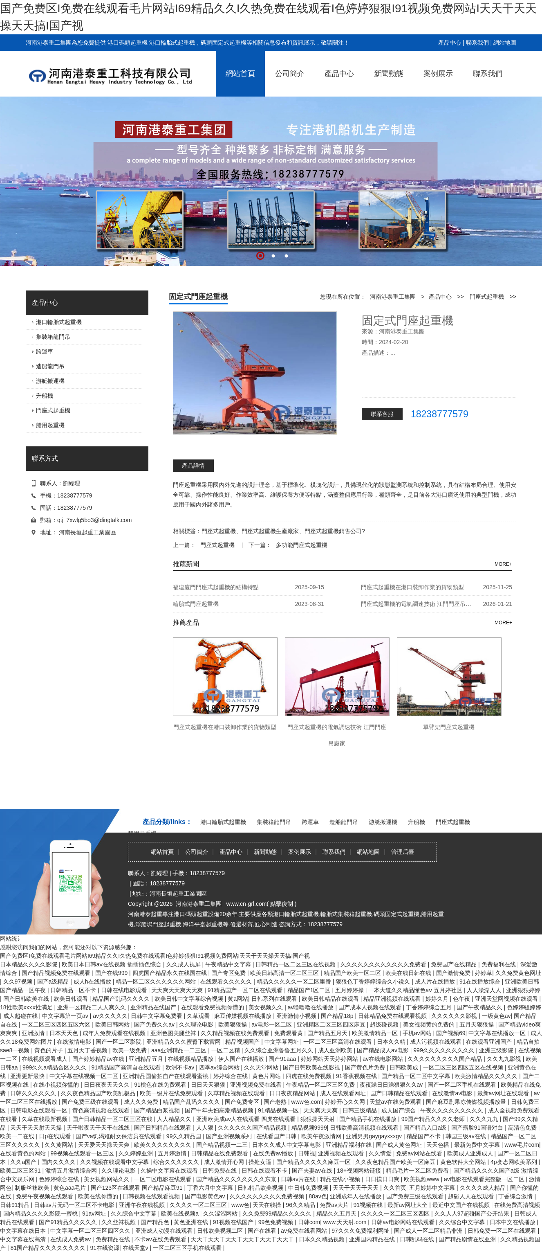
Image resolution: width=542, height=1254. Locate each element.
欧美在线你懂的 (99, 1196)
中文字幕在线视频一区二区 (84, 1076)
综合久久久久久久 (177, 1162)
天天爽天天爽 (321, 1110)
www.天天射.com (345, 1222)
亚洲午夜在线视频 (142, 1205)
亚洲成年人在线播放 (356, 1196)
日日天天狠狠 (209, 1084)
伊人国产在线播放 (242, 1059)
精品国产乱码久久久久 (121, 998)
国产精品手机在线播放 (368, 1119)
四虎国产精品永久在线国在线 (170, 973)
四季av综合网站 (220, 1067)
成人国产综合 (399, 1110)
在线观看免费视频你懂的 (213, 1007)
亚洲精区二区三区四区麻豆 (332, 1024)
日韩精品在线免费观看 (220, 1153)
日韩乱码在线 (418, 1239)
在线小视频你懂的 (57, 1084)
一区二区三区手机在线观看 (188, 1248)
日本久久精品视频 (322, 1239)
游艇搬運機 (50, 381)
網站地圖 (504, 42)
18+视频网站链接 (360, 1170)
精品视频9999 (309, 1127)
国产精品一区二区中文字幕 (416, 1076)
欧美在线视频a (180, 1213)
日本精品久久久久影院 (29, 964)
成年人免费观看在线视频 (115, 1033)
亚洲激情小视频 (297, 1016)
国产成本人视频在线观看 (370, 1007)
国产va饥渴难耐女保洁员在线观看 (119, 1136)
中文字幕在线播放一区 (497, 1033)
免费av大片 (335, 1205)
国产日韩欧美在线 (27, 998)
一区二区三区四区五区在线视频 (464, 1067)
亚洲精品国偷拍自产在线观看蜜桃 (166, 1076)
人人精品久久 (175, 1119)
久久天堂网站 (262, 1067)
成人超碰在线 (21, 1016)
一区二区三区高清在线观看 (338, 1041)
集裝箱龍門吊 (53, 336)
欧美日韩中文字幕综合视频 (190, 998)
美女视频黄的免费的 (429, 1024)
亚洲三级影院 (497, 1050)
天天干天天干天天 (356, 1187)
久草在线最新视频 (45, 1119)
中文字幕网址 (282, 1041)
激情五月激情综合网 (72, 1170)
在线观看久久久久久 (226, 981)
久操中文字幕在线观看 (170, 1170)
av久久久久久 (110, 1016)
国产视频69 (451, 1033)
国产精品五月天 (328, 1033)
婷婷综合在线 (231, 1076)
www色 (240, 1205)
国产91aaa (283, 1059)
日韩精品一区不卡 (74, 990)
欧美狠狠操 (233, 1024)
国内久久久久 (59, 1162)
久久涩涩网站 (221, 1213)
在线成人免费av (71, 1239)
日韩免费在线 (220, 1170)
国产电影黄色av (206, 1196)
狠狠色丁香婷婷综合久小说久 (374, 981)
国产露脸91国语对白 (478, 1127)
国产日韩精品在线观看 (399, 1093)
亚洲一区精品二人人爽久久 (92, 1007)
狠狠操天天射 (318, 1119)
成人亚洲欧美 (336, 1050)
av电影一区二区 (272, 1024)
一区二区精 (226, 1050)
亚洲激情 (34, 1033)
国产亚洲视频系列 (229, 1136)
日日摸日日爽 (383, 1179)
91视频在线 (369, 1205)
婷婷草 (483, 973)
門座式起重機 (53, 410)
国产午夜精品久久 (480, 1007)
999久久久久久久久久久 (444, 1050)
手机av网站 (418, 1033)
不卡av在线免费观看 (161, 1239)
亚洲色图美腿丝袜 (174, 1033)
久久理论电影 (197, 1024)
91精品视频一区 (279, 1110)
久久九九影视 (505, 1059)
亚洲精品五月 (147, 1059)
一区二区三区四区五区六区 (57, 1024)
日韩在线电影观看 (124, 990)
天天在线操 (268, 1205)
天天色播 (438, 1144)
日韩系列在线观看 (275, 998)
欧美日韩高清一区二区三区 (285, 973)
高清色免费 (523, 1127)
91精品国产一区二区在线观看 (246, 990)
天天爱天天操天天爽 (104, 1144)
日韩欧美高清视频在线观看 (365, 1127)
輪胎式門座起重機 (196, 604)
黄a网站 (238, 998)
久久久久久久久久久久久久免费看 (384, 964)
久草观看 (199, 1016)
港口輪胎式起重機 (59, 322)
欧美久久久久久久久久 (163, 1144)
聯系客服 (382, 414)
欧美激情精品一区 (375, 1033)
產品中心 (449, 42)
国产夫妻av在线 (313, 1170)
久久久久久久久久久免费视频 (268, 1196)
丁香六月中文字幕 (211, 1187)
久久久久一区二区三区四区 (396, 1213)
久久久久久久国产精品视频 (253, 1127)
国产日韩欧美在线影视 (312, 1067)
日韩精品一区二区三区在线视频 (296, 964)
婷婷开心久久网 (346, 1102)
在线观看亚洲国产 (489, 1041)
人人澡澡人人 (485, 990)
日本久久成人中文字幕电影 (287, 1144)
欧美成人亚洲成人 (471, 1153)
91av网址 (95, 1213)
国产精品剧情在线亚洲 (468, 1239)
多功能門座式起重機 (300, 545)
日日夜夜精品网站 (293, 1093)
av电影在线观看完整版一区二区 (485, 1179)
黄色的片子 (49, 1050)
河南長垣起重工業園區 (87, 532)
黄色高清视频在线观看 (101, 1110)
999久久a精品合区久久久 (55, 1067)
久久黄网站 (60, 1144)
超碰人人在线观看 (471, 1196)
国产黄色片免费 (366, 1067)
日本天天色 (64, 1033)
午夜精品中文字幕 (229, 964)
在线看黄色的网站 (23, 1153)
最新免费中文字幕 (478, 1144)
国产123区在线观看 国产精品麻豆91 (137, 1187)
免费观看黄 (289, 1033)
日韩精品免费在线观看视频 (393, 1016)
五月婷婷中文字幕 (433, 1187)
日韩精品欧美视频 (261, 1187)
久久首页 (394, 1187)
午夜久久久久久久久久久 (452, 1110)
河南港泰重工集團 (393, 296)
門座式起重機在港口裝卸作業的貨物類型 (412, 587)
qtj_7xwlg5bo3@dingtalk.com (94, 520)
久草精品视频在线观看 (237, 1093)
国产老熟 (276, 1102)
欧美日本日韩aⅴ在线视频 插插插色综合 (112, 964)
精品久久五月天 (337, 1213)
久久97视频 (18, 981)
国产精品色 (156, 1222)
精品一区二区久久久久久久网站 (156, 981)
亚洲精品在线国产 (154, 1007)
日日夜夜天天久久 (107, 1084)
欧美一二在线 (18, 1136)
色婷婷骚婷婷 (524, 1007)
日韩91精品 (15, 1205)
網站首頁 (240, 74)
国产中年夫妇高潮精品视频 (220, 1110)
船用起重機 (50, 425)
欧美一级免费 (130, 1050)
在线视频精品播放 (191, 1059)
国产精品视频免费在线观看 (57, 973)
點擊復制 (281, 904)
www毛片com (521, 1144)
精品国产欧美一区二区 (353, 973)
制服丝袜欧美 (33, 1187)
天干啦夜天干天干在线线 (99, 1127)
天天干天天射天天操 (36, 1127)
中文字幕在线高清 (23, 1239)
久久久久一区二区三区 (199, 1205)
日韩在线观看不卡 (265, 1170)
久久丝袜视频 (119, 1222)
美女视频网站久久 (107, 1179)
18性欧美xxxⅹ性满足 (27, 1007)
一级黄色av (496, 1016)
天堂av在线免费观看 (396, 1102)
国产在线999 (112, 973)
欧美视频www (422, 1179)
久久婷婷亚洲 (137, 1153)
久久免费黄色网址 (518, 973)
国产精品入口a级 (425, 1127)
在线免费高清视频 (517, 1205)
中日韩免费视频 (309, 1187)
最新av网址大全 (408, 1205)
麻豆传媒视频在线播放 (243, 1016)
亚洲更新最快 (28, 1076)
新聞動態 (388, 74)
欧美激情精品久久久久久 (487, 1076)
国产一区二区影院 (119, 1041)
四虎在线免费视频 (309, 1076)
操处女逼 (261, 1162)
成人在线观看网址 (343, 1093)
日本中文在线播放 (513, 1222)
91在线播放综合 (480, 981)
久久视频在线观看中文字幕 (115, 1162)
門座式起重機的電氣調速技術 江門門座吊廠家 (418, 604)
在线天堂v (136, 1248)
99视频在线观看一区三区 (82, 1153)
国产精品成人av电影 (383, 1050)
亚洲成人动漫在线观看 (164, 1230)
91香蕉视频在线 (357, 1076)
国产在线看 (263, 1230)
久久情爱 (381, 1153)
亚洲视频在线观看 (341, 1153)
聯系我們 (477, 42)
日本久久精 (392, 1041)
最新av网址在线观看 (504, 1093)
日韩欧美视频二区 (220, 1230)
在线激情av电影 (453, 1093)
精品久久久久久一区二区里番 (295, 981)
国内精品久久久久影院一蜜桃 (41, 1213)
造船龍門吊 (50, 366)
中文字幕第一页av (66, 1016)
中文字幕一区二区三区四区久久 (91, 1230)
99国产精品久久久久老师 (433, 1119)
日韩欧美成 (405, 1067)
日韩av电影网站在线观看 (403, 1222)
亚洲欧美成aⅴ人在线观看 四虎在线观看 (247, 1119)
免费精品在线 (114, 1239)
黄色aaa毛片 (70, 1187)
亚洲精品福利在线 (349, 1144)
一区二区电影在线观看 (163, 1179)
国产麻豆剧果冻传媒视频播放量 (467, 1102)
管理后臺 (402, 852)
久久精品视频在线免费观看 (236, 1033)
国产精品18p (338, 1016)
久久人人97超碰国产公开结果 (472, 1213)
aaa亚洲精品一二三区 (179, 1050)
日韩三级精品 (361, 1110)
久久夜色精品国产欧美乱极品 (99, 1093)
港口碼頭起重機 (128, 42)
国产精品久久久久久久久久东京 (237, 1179)
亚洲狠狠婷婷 (523, 990)
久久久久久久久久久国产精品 (446, 1059)
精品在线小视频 (341, 1179)
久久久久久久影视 (455, 1016)
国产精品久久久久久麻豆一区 (314, 1162)
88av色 (318, 1196)
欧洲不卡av (181, 1067)
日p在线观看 (55, 1136)
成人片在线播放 (436, 981)
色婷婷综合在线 (60, 1179)
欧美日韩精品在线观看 (331, 998)
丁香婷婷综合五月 (429, 1007)
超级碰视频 (385, 1024)
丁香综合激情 (516, 1196)
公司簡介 (290, 74)
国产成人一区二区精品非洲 (429, 1230)
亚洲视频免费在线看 (256, 1084)
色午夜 (462, 998)
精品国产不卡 (424, 1136)
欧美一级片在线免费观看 (172, 1093)
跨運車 (44, 351)
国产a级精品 (54, 981)
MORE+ (503, 564)
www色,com (306, 1102)
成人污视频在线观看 (436, 1041)
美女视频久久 (266, 1007)
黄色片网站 (267, 1076)
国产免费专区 (243, 1102)
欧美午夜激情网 (322, 1136)
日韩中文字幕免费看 (157, 1016)
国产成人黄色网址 (399, 1144)
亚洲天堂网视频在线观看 (507, 998)
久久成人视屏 (184, 964)
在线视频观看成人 (45, 1059)
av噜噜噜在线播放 (312, 1007)
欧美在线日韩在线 (409, 973)
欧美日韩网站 (113, 1024)
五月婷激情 (173, 1153)
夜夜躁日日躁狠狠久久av (392, 1084)
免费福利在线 (499, 964)
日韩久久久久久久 (34, 1093)
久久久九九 (485, 1119)
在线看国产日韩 (277, 1136)
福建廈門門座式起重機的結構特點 (216, 587)
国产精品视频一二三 (222, 1144)
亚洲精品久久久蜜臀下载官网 (184, 1041)
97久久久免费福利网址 (361, 1230)
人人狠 (205, 1127)
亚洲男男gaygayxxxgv (374, 1136)
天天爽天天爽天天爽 (177, 990)
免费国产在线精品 (454, 964)
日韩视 (306, 1153)
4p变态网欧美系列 (514, 1162)
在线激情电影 (75, 1041)
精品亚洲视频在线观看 (392, 998)
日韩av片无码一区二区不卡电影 (75, 1205)
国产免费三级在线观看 (91, 1102)
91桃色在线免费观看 (161, 1084)
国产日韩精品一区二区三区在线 (113, 1119)
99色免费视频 (276, 1222)
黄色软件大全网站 (464, 1162)
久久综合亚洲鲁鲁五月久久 (279, 1050)
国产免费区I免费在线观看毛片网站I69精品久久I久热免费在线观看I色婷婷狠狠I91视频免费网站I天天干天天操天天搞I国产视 (155, 955)
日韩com (309, 1222)
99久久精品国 (184, 1136)
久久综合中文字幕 (134, 1213)
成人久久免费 (142, 1102)
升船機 (44, 395)
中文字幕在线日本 (23, 1230)
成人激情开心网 (225, 1162)
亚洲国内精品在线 (372, 1239)
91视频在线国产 (234, 1222)
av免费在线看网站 (305, 1230)
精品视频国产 (243, 1041)
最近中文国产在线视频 (461, 1205)
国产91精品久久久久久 (68, 1222)
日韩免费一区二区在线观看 (503, 1230)
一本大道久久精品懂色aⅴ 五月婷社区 (416, 990)
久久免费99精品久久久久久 (277, 1213)
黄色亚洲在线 (192, 1222)
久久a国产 (24, 1162)
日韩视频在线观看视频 (152, 1196)
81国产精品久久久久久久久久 (48, 1248)
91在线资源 (104, 1248)
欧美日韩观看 (72, 998)
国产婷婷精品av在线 (99, 1059)
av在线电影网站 (384, 1059)
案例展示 (438, 74)
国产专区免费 (229, 973)
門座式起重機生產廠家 (270, 531)
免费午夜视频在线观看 (45, 1196)
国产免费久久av (155, 1024)
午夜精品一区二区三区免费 (321, 1084)
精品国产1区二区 (309, 990)
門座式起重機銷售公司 (333, 531)
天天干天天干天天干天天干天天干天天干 (243, 1239)
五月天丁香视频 (88, 1050)
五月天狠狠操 (477, 1024)
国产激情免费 (454, 973)
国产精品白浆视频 (157, 1110)
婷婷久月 (438, 998)
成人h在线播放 (93, 981)
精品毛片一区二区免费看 (418, 1170)
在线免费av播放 (274, 1153)
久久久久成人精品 (483, 1187)
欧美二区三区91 (21, 1170)
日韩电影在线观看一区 (39, 1110)
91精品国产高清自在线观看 (127, 1067)
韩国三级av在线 (467, 1136)
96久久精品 (301, 1205)
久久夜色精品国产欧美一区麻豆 (396, 1162)
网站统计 (11, 938)
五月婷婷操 (350, 990)
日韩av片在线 (299, 1179)
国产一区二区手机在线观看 (463, 1084)
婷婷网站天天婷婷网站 (330, 1059)
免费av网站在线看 (420, 1153)
